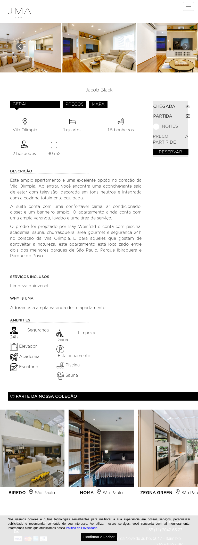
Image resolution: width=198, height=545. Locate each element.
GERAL (20, 104)
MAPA (98, 104)
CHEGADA (164, 107)
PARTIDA (162, 116)
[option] (101, 455)
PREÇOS (74, 104)
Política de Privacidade (81, 528)
